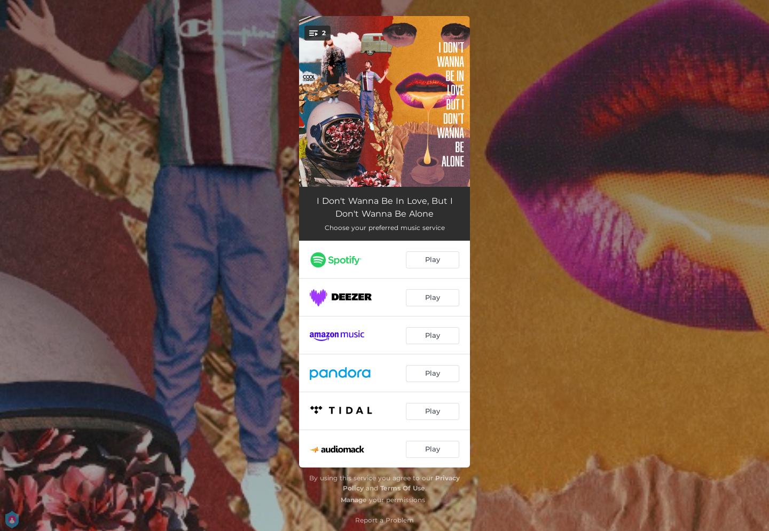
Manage (354, 500)
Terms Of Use (402, 488)
